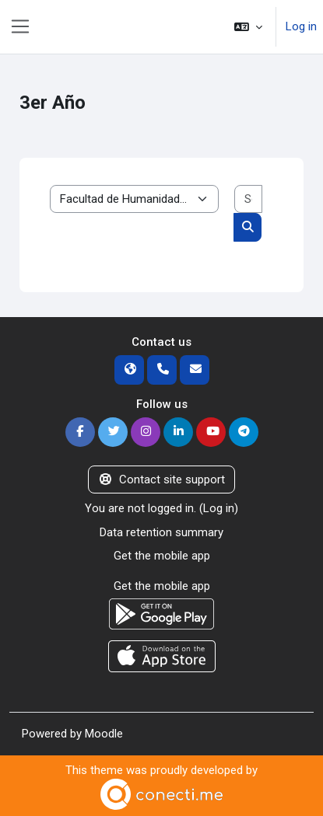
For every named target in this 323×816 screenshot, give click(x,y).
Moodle (104, 734)
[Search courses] (248, 199)
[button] (248, 27)
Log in (301, 26)
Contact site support (161, 479)
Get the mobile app (162, 556)
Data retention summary (161, 532)
